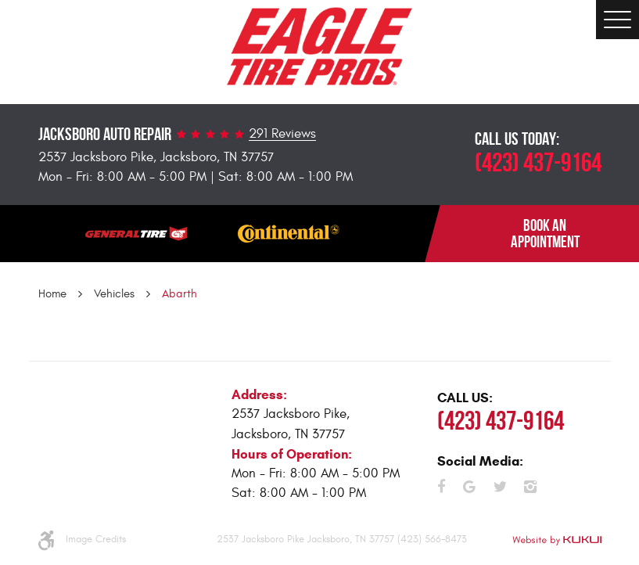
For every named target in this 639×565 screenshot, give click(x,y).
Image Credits (96, 539)
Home (52, 293)
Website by (556, 540)
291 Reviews (282, 134)
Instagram (530, 487)
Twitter (500, 487)
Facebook (441, 487)
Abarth (179, 293)
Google (469, 487)
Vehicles (114, 293)
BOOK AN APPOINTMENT (545, 233)
